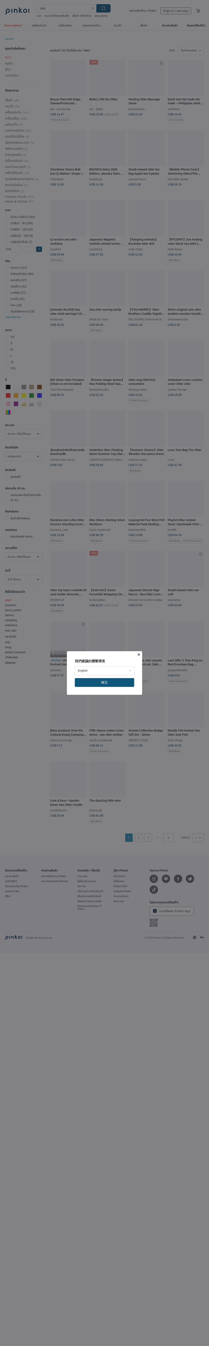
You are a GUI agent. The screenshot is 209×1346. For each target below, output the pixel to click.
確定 (104, 682)
